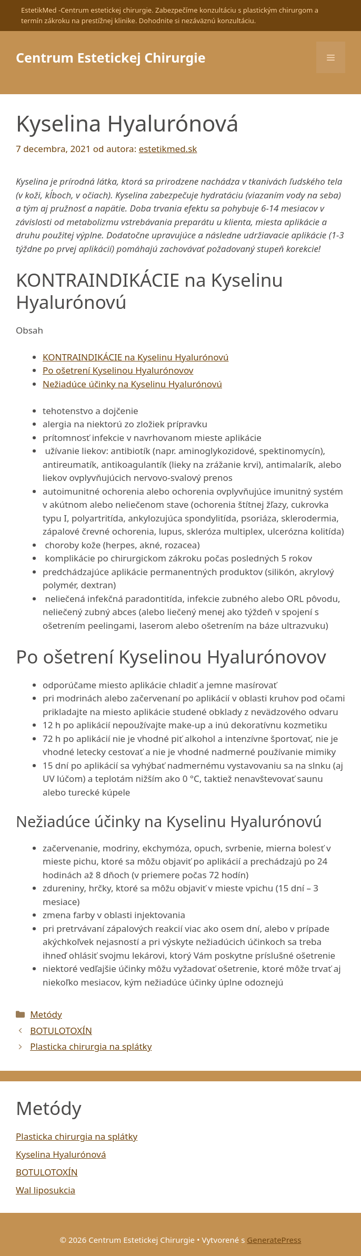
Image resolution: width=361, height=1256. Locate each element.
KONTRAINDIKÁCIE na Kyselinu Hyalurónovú (135, 357)
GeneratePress (274, 1239)
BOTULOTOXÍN (61, 1030)
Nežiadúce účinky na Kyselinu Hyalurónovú (132, 384)
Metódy (46, 1014)
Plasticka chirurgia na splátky (91, 1046)
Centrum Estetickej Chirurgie (111, 57)
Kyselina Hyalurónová (61, 1154)
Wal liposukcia (45, 1190)
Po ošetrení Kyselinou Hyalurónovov (118, 370)
